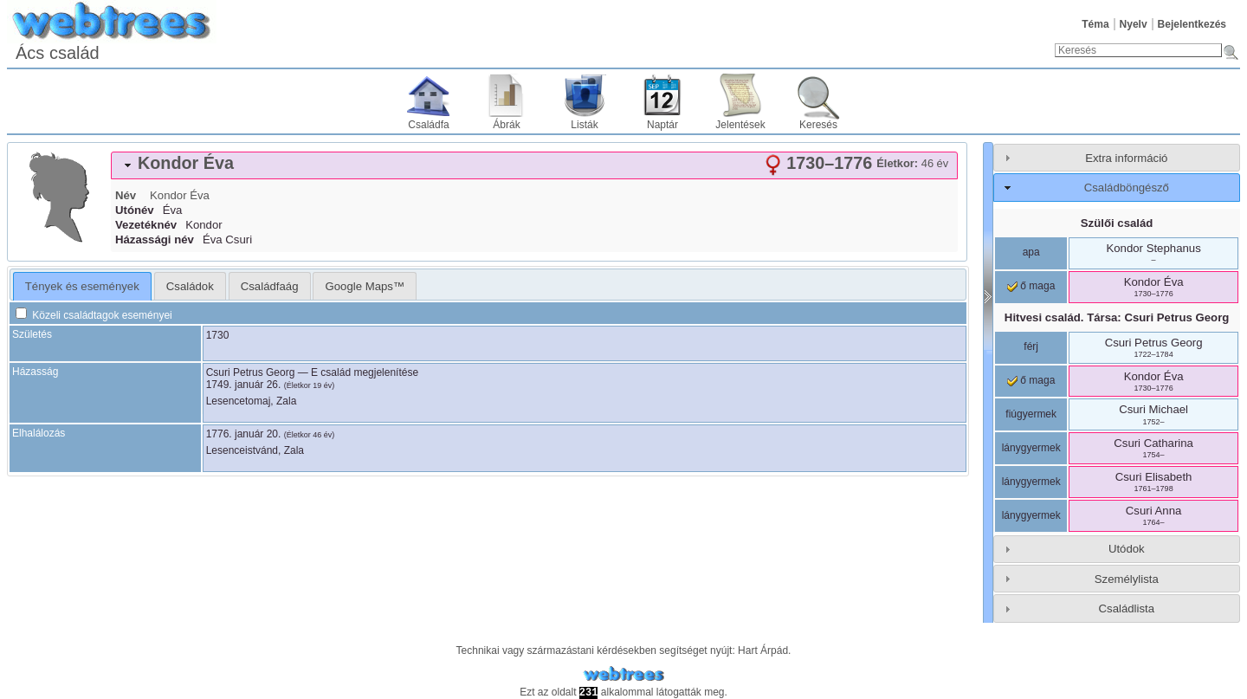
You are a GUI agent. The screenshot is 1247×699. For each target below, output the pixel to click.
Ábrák (506, 125)
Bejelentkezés (1192, 24)
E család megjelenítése (364, 372)
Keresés (818, 125)
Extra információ (1126, 158)
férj (1031, 346)
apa (1031, 252)
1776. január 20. (243, 434)
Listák (584, 125)
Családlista (1127, 608)
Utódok (1126, 548)
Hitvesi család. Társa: (1117, 317)
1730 (217, 335)
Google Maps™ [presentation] (364, 286)
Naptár (662, 125)
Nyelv (1133, 24)
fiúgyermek (1030, 414)
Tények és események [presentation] (82, 286)
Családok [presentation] (190, 286)
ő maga (1031, 286)
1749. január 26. (243, 385)
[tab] (534, 165)
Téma (1095, 24)
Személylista (1127, 579)
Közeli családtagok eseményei (94, 315)
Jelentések (740, 125)
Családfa (428, 125)
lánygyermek (1031, 448)
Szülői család (1117, 223)
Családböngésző (1126, 187)
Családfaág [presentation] (270, 286)
